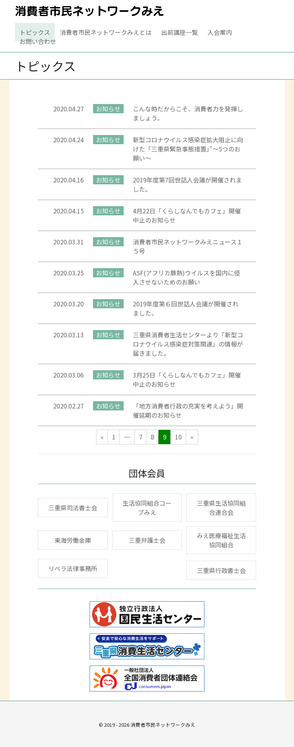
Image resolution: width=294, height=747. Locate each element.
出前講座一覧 (179, 32)
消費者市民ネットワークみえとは (106, 32)
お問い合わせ (38, 41)
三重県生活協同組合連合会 (221, 507)
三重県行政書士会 (221, 570)
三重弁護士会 (147, 540)
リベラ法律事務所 (72, 568)
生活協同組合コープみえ (147, 507)
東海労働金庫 (72, 540)
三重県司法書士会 (72, 507)
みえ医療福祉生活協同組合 (221, 540)
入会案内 (219, 32)
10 (178, 436)
